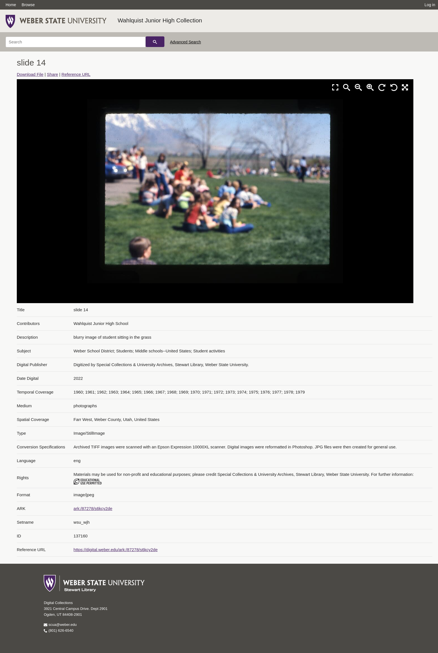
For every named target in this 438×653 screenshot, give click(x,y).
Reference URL (76, 74)
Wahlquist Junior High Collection (160, 20)
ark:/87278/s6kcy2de (93, 508)
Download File (30, 74)
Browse (28, 5)
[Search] (76, 42)
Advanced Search (185, 42)
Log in (430, 5)
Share (52, 74)
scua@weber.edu (60, 624)
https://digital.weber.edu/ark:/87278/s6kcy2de (116, 549)
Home (11, 5)
